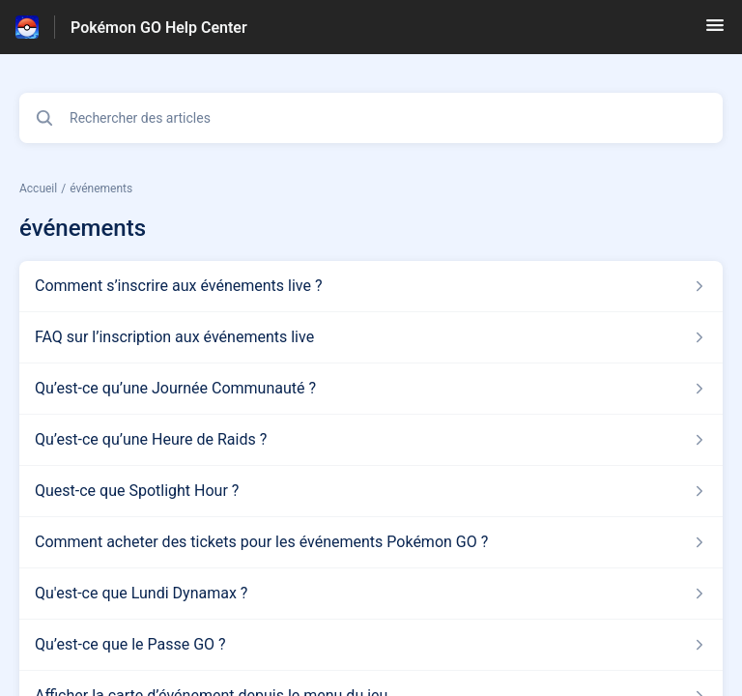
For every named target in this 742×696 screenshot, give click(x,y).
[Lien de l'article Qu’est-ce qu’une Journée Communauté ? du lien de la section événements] (371, 388)
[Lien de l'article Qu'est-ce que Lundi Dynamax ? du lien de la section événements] (371, 593)
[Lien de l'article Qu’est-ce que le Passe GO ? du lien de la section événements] (371, 644)
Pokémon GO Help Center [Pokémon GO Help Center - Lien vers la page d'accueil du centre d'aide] (159, 27)
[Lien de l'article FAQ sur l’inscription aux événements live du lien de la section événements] (371, 337)
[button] (715, 31)
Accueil (38, 188)
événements (101, 188)
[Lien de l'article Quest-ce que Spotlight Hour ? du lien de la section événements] (371, 491)
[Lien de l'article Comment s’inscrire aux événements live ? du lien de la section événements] (371, 286)
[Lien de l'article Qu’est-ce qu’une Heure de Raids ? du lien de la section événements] (371, 439)
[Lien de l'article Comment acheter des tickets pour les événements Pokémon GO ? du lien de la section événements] (371, 542)
